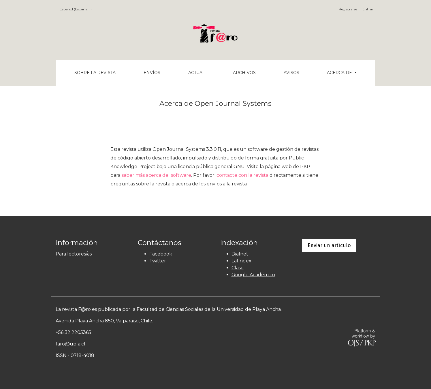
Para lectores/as (74, 254)
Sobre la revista (95, 72)
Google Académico (253, 274)
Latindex (241, 261)
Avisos (291, 72)
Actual (196, 72)
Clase (238, 267)
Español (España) (77, 8)
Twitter (157, 261)
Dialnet (240, 254)
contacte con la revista (242, 175)
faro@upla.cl (70, 344)
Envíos (152, 72)
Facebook (160, 254)
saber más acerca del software (156, 175)
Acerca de (340, 72)
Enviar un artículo (329, 245)
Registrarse (348, 9)
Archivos (244, 72)
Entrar (367, 9)
